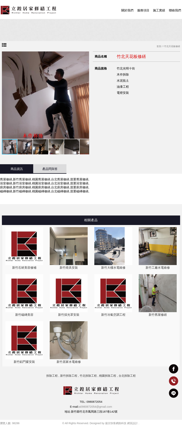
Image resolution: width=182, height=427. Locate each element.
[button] (86, 95)
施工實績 (159, 10)
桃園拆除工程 (107, 375)
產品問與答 (50, 168)
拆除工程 (52, 375)
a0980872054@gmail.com (95, 406)
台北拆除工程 (127, 375)
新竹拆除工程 (68, 375)
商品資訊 (17, 168)
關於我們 (127, 10)
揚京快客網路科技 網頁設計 (121, 423)
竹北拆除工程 (88, 375)
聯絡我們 (175, 10)
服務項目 (143, 10)
